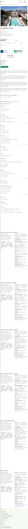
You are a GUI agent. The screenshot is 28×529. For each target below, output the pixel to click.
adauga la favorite (4, 31)
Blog (2, 521)
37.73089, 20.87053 (7, 35)
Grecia (9, 4)
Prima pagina (3, 4)
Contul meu (3, 519)
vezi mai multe (24, 112)
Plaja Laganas (4, 97)
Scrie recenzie (4, 66)
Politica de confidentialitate (6, 515)
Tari (6, 4)
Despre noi (3, 511)
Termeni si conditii (5, 513)
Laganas (12, 4)
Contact (2, 524)
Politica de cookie (4, 517)
